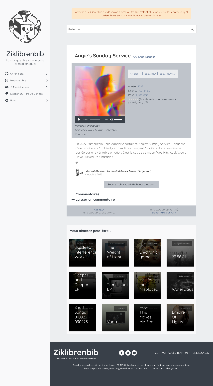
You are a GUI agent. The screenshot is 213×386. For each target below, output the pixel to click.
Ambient (135, 73)
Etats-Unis (142, 94)
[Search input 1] (127, 29)
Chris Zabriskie (146, 56)
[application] (100, 119)
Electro (150, 73)
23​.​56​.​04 (100, 209)
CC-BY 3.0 (144, 90)
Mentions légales (197, 352)
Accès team (175, 352)
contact (160, 352)
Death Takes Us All (163, 212)
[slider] (95, 119)
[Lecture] (79, 119)
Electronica (168, 73)
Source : (131, 185)
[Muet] (111, 119)
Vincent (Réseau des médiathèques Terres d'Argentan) (118, 171)
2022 (140, 86)
